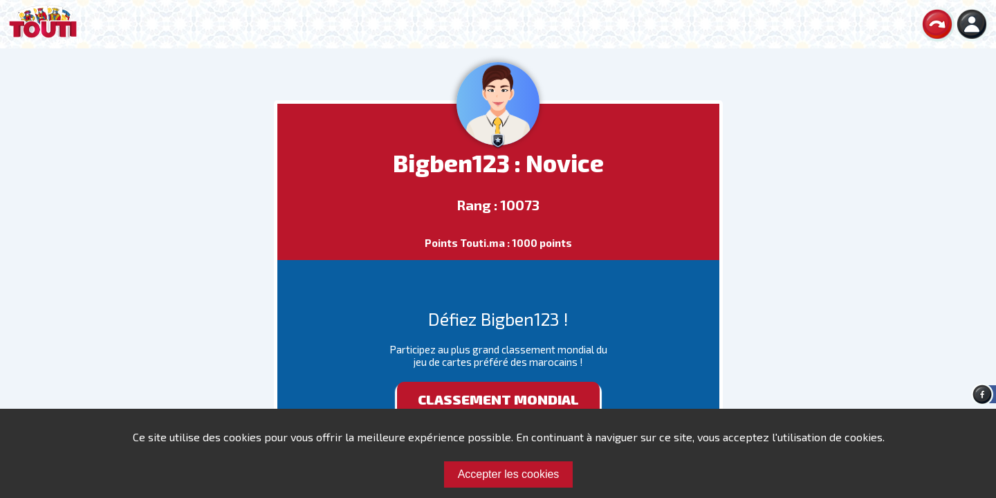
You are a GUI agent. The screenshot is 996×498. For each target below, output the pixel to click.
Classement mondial (498, 399)
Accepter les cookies (509, 474)
